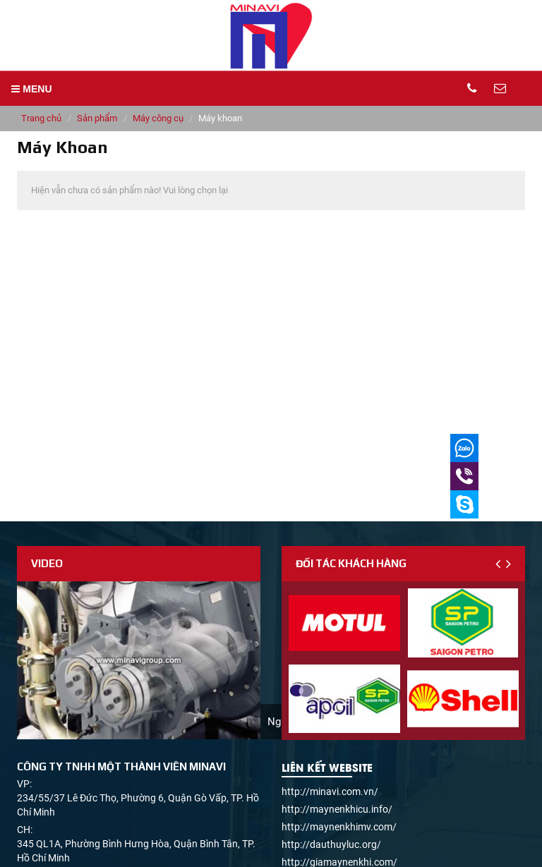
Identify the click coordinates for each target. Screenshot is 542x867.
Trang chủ (41, 118)
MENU (31, 89)
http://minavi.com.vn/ (330, 791)
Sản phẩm (97, 118)
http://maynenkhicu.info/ (337, 809)
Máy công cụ (158, 118)
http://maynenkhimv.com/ (339, 826)
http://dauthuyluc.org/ (331, 844)
